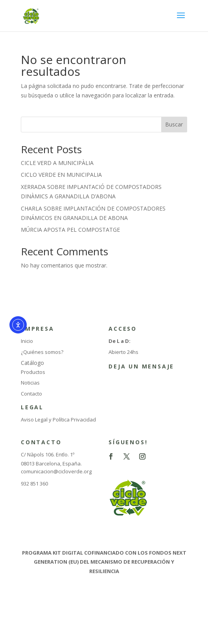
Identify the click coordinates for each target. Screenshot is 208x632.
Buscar (174, 124)
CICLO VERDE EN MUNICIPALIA (61, 174)
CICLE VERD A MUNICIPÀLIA (57, 163)
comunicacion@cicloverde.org (56, 471)
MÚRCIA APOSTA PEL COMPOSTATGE (70, 229)
